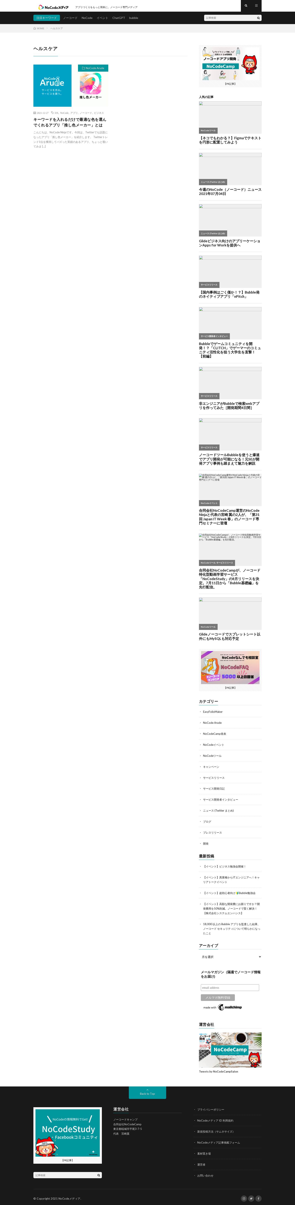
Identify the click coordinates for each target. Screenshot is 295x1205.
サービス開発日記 (214, 790)
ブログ (207, 822)
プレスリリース (213, 833)
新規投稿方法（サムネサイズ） (217, 1129)
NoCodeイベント (214, 746)
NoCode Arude (95, 71)
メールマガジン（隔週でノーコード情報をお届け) (231, 973)
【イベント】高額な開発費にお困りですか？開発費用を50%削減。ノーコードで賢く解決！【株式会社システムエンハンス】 (232, 907)
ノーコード (70, 20)
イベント (102, 20)
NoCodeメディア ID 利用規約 (216, 1118)
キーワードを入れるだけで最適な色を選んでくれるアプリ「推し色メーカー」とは (69, 125)
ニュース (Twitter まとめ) (219, 811)
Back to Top (147, 1092)
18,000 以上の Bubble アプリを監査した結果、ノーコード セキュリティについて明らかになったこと (231, 927)
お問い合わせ (206, 1172)
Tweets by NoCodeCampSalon (218, 1070)
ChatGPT (118, 20)
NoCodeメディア (69, 1195)
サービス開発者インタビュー (222, 800)
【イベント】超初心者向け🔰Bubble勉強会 (231, 892)
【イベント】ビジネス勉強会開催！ (226, 866)
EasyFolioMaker (213, 714)
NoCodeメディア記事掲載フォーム (220, 1140)
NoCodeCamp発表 (215, 736)
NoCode (87, 20)
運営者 (201, 1161)
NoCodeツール (213, 757)
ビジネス (99, 115)
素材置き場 (204, 1151)
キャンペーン (212, 768)
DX (56, 115)
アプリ (74, 115)
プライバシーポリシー (211, 1107)
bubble (133, 20)
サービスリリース (214, 779)
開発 (206, 844)
